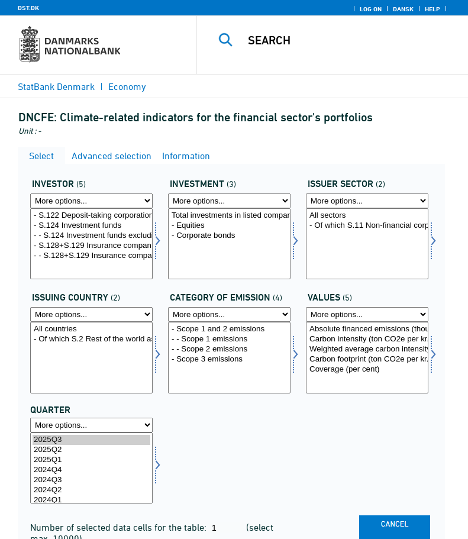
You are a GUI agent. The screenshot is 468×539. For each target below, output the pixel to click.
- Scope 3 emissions (229, 359)
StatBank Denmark (56, 86)
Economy (127, 86)
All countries (91, 329)
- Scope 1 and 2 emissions (229, 329)
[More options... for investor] (91, 200)
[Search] (350, 40)
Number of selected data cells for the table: (119, 527)
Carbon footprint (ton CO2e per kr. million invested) (367, 359)
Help (432, 9)
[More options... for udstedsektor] (367, 200)
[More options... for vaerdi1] (367, 314)
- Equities (229, 226)
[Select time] (91, 468)
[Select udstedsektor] (367, 243)
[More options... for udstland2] (91, 314)
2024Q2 (91, 490)
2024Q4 (91, 470)
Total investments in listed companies (229, 216)
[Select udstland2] (91, 357)
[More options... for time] (91, 425)
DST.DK (28, 8)
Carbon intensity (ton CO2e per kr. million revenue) (367, 339)
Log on (371, 9)
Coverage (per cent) (367, 369)
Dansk (403, 9)
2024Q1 (91, 500)
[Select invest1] (229, 243)
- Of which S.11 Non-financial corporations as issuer (367, 226)
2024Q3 (91, 480)
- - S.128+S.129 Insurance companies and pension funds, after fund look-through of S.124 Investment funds (91, 256)
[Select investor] (91, 243)
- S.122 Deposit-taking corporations (91, 216)
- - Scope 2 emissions (229, 349)
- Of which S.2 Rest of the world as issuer (91, 339)
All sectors (367, 216)
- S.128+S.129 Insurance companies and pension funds (91, 246)
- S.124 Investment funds (91, 226)
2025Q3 (91, 440)
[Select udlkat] (229, 357)
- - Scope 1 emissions (229, 339)
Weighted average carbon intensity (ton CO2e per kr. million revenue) (367, 349)
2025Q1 (91, 460)
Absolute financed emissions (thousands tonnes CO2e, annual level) (367, 329)
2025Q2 (91, 450)
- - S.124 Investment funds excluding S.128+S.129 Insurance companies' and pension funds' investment (91, 236)
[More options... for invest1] (229, 200)
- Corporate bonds (229, 236)
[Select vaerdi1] (367, 357)
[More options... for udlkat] (229, 314)
